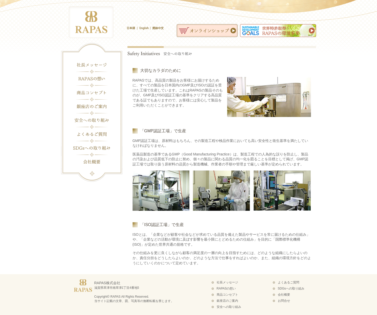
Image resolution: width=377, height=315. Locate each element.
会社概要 (91, 161)
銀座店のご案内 (91, 106)
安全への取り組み (91, 120)
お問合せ (284, 301)
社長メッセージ (91, 65)
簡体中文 (157, 28)
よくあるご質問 (91, 134)
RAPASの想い (91, 78)
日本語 (132, 28)
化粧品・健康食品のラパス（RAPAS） (91, 22)
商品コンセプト (91, 92)
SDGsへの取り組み (91, 148)
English (143, 28)
